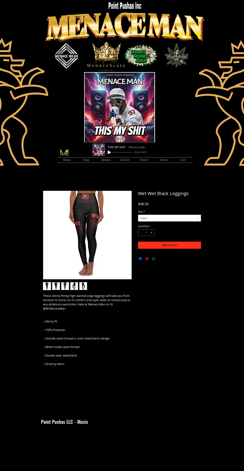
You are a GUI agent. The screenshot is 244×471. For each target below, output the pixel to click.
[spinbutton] (146, 233)
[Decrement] (141, 233)
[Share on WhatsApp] (154, 259)
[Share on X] (160, 259)
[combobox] (169, 218)
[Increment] (151, 233)
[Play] (109, 152)
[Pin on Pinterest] (147, 259)
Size (141, 211)
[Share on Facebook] (140, 259)
